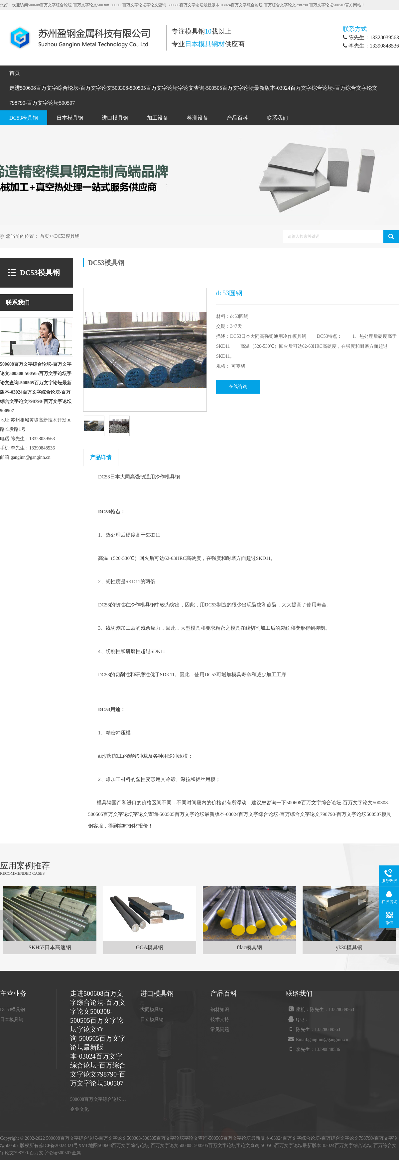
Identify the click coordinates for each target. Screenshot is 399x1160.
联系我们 (277, 118)
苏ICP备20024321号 (58, 1145)
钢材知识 (219, 1009)
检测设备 (197, 118)
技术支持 (219, 1019)
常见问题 (219, 1029)
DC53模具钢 (23, 118)
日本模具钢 (70, 118)
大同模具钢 (152, 1009)
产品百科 (237, 118)
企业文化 (79, 1109)
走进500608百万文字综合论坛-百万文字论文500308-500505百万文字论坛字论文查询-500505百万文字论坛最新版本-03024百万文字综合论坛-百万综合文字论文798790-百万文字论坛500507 (193, 95)
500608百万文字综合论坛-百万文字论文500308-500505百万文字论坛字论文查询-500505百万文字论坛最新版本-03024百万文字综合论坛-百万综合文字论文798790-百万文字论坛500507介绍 (98, 1099)
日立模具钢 (152, 1019)
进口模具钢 (115, 118)
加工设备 (157, 118)
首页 (14, 73)
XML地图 (88, 1145)
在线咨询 (238, 386)
